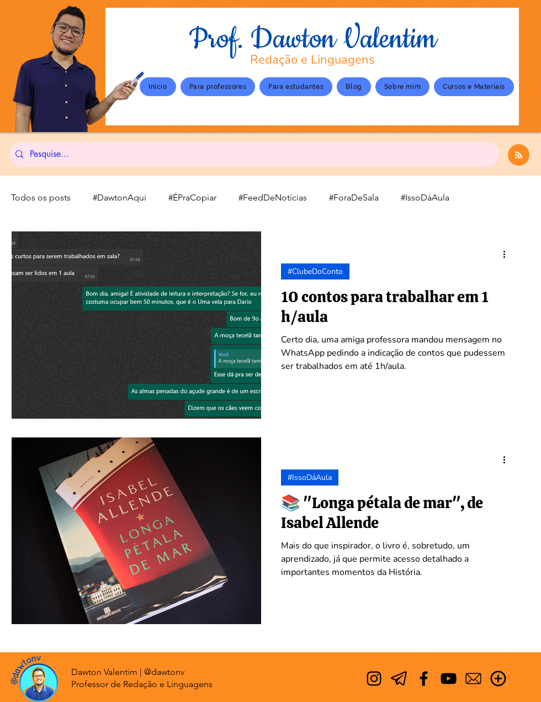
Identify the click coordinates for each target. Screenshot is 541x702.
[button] (402, 86)
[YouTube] (448, 678)
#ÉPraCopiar (192, 197)
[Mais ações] (508, 254)
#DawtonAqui (119, 197)
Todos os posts (41, 197)
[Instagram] (374, 678)
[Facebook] (423, 678)
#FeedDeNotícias (272, 197)
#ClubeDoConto (315, 271)
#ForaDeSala (354, 197)
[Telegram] (399, 678)
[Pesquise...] (253, 154)
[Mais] (498, 678)
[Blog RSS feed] (518, 155)
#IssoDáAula (425, 197)
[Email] (473, 678)
